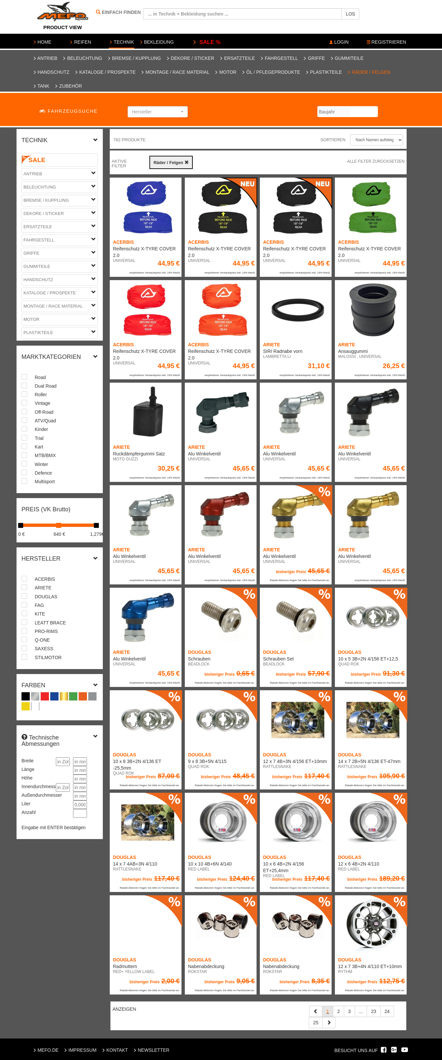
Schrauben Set (278, 658)
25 (315, 1022)
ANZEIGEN (124, 1009)
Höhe (26, 778)
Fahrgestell (279, 58)
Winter (41, 464)
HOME (42, 42)
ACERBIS (45, 579)
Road (40, 377)
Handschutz (51, 72)
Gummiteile (347, 58)
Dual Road (46, 386)
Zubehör (68, 86)
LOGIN (338, 42)
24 (387, 1011)
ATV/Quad (45, 420)
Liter (25, 803)
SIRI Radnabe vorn (282, 351)
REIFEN (80, 42)
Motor (225, 72)
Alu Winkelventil (204, 453)
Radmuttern (125, 966)
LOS (350, 14)
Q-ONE (42, 640)
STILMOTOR (48, 657)
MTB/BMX (45, 455)
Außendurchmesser (37, 795)
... (361, 1011)
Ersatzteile (237, 58)
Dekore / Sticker (190, 58)
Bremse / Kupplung (134, 58)
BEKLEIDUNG (156, 42)
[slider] (20, 525)
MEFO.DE (46, 1050)
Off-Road (44, 412)
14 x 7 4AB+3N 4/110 (135, 864)
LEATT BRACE (50, 622)
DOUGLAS (46, 596)
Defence (43, 473)
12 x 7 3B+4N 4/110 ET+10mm (370, 966)
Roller (41, 394)
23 (373, 1011)
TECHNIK (121, 42)
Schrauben (199, 658)
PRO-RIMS (46, 631)
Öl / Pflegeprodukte (270, 72)
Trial (39, 438)
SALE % (206, 42)
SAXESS (44, 648)
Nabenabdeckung (206, 966)
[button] (158, 111)
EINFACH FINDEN (121, 12)
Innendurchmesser (37, 786)
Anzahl (28, 812)
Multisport (45, 481)
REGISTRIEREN (386, 42)
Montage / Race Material (175, 72)
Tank (41, 86)
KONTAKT (114, 1050)
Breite (27, 760)
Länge (27, 769)
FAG (39, 605)
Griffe (314, 58)
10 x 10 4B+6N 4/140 (210, 864)
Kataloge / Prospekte (105, 72)
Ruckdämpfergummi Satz (139, 453)
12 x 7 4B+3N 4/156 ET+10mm (295, 761)
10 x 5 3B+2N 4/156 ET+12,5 (368, 658)
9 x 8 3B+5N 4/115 (207, 761)
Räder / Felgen (368, 72)
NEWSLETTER (151, 1050)
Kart (39, 446)
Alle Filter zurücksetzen (376, 161)
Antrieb (45, 58)
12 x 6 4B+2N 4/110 (358, 864)
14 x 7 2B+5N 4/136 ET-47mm (369, 761)
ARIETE (43, 587)
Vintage (42, 403)
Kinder (41, 429)
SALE (36, 159)
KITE (40, 613)
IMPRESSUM (80, 1050)
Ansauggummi (353, 351)
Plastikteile (323, 72)
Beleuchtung (82, 58)
